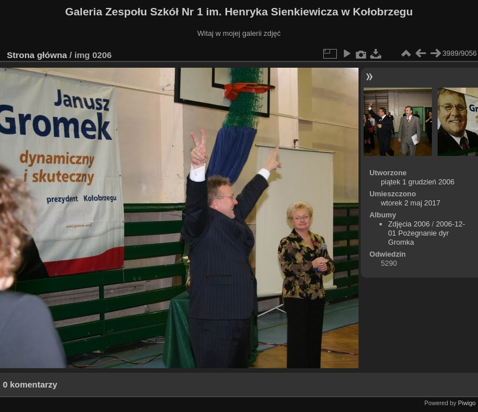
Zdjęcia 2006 (409, 224)
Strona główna (37, 55)
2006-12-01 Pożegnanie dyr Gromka (426, 233)
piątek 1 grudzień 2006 (418, 182)
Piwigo (467, 402)
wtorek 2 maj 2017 (410, 203)
